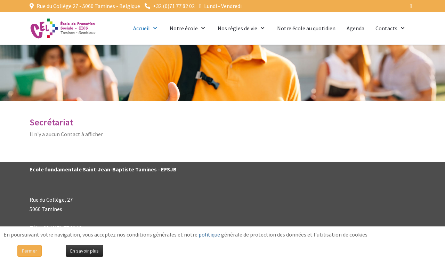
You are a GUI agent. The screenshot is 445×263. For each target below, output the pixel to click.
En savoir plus (84, 251)
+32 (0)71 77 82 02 (174, 5)
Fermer (29, 251)
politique (209, 234)
